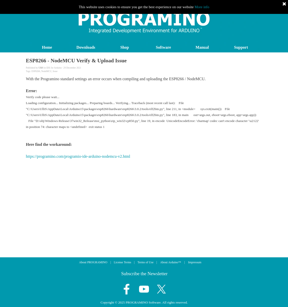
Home (47, 47)
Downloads (85, 47)
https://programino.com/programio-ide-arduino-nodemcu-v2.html (78, 156)
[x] (161, 289)
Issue (55, 71)
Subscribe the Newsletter (144, 273)
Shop (124, 47)
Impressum (194, 262)
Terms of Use (145, 262)
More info (201, 7)
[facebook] (126, 289)
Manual (202, 47)
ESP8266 (35, 71)
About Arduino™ (170, 262)
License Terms (122, 262)
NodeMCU (46, 71)
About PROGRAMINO (93, 262)
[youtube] (144, 289)
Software (163, 47)
